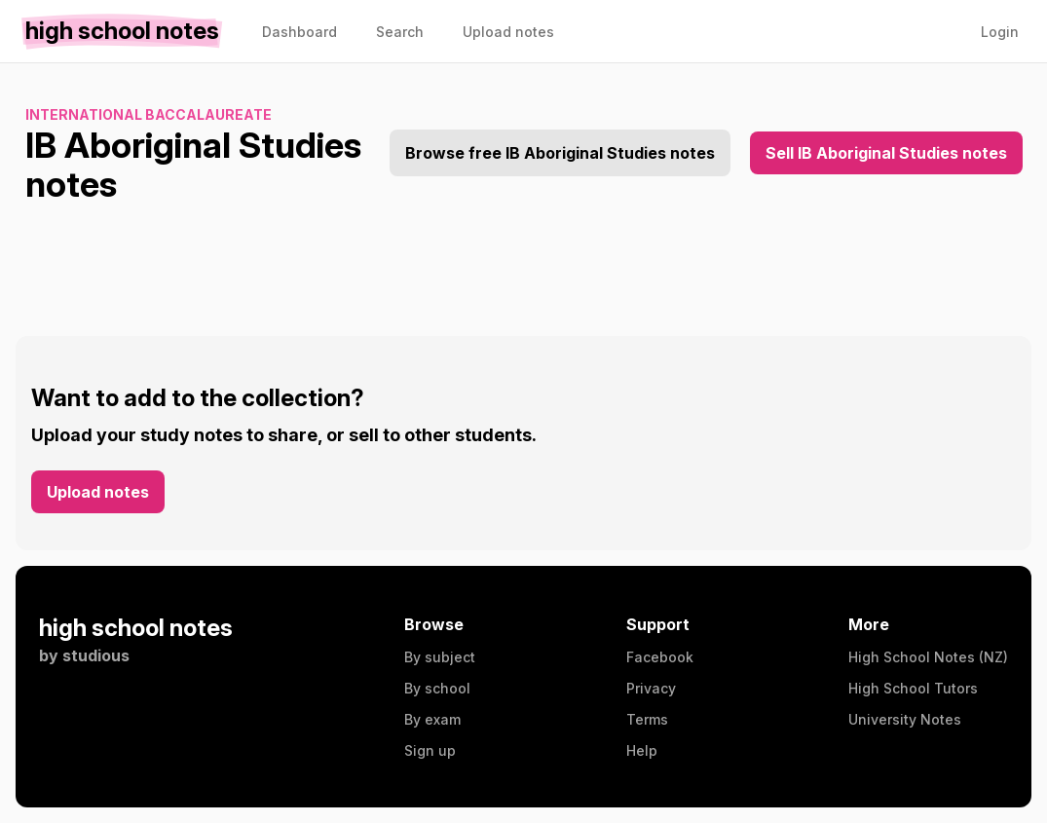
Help (641, 750)
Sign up (430, 750)
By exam (432, 719)
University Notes (904, 719)
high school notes (136, 628)
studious (96, 655)
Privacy (651, 688)
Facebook (659, 657)
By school (437, 688)
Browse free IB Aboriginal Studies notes (560, 153)
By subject (439, 657)
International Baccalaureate (148, 114)
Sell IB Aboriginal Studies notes (886, 153)
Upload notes (98, 492)
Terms (647, 719)
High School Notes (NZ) (928, 657)
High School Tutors (913, 688)
